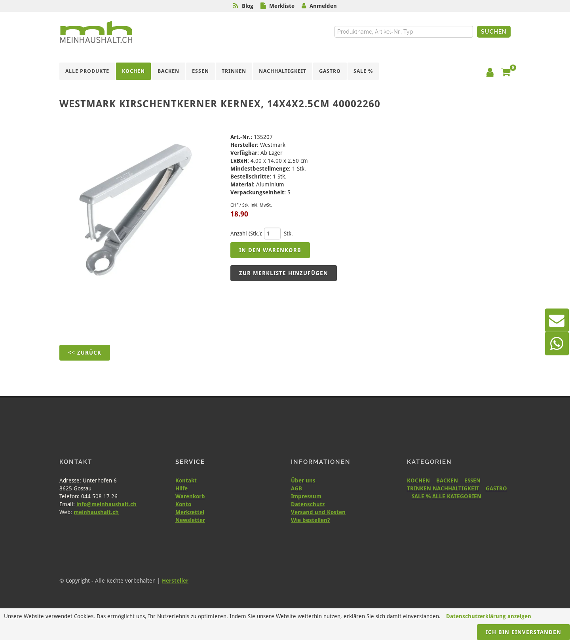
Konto (183, 504)
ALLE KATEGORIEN (456, 496)
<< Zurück (84, 352)
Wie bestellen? (310, 520)
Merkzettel (189, 512)
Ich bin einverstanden (523, 632)
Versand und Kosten (318, 512)
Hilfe (181, 488)
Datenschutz (308, 504)
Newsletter (190, 520)
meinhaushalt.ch (96, 512)
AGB (296, 488)
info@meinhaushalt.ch (106, 504)
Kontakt (186, 480)
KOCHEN (418, 480)
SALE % (421, 496)
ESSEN (472, 480)
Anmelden (323, 6)
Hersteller (175, 580)
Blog (247, 6)
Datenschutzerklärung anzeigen (488, 616)
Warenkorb (190, 496)
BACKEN (447, 480)
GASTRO (496, 488)
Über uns (303, 480)
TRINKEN (419, 488)
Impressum (306, 496)
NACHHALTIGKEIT (456, 488)
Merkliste (281, 6)
